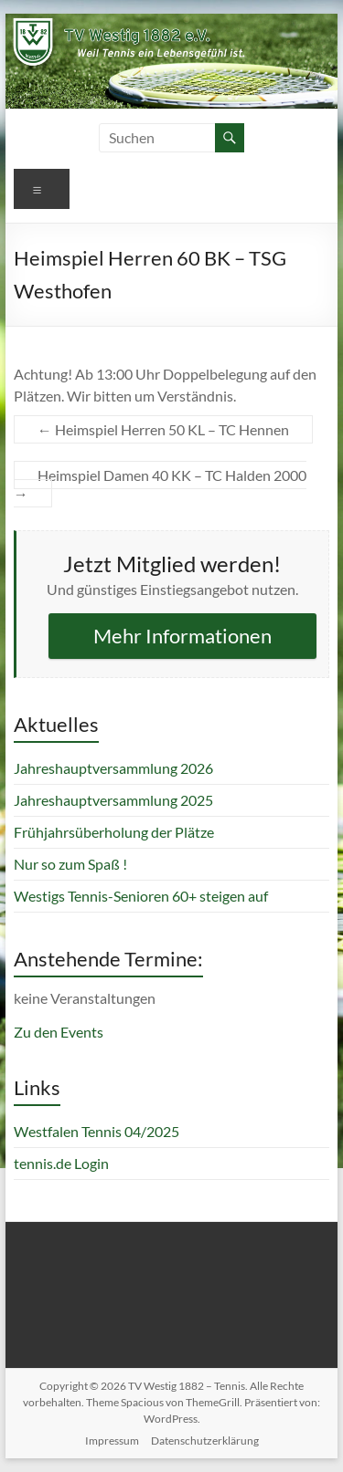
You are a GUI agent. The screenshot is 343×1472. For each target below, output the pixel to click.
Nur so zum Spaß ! (70, 863)
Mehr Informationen (182, 635)
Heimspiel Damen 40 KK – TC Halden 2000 (160, 484)
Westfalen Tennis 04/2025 (96, 1131)
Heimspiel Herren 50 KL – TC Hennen (163, 429)
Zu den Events (58, 1031)
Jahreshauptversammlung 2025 (113, 800)
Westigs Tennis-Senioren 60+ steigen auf (141, 895)
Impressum (112, 1440)
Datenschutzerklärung (205, 1440)
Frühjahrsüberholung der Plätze (114, 831)
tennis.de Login (61, 1163)
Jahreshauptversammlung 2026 (113, 768)
